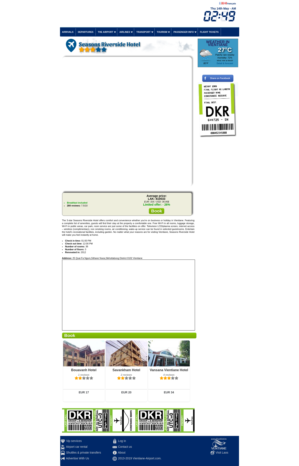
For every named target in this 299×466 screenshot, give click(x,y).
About (122, 452)
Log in (122, 441)
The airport (105, 32)
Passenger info (183, 32)
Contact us (125, 446)
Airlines (124, 32)
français (231, 3)
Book (156, 211)
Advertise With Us (77, 458)
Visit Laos (222, 452)
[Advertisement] (218, 202)
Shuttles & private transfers (83, 452)
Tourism (162, 32)
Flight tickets (209, 32)
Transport (143, 32)
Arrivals (68, 32)
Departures (85, 32)
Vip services (74, 441)
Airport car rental (76, 446)
